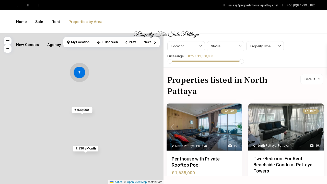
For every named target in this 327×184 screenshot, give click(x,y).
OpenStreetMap (137, 181)
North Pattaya (185, 146)
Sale (39, 21)
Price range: (175, 56)
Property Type (260, 46)
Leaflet (116, 181)
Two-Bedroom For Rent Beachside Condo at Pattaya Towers (282, 165)
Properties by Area (85, 21)
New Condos (27, 44)
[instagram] (38, 5)
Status (215, 46)
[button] (80, 73)
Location (177, 46)
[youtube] (28, 5)
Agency (54, 44)
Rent (56, 21)
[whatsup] (17, 5)
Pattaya (201, 146)
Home (21, 21)
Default (310, 79)
